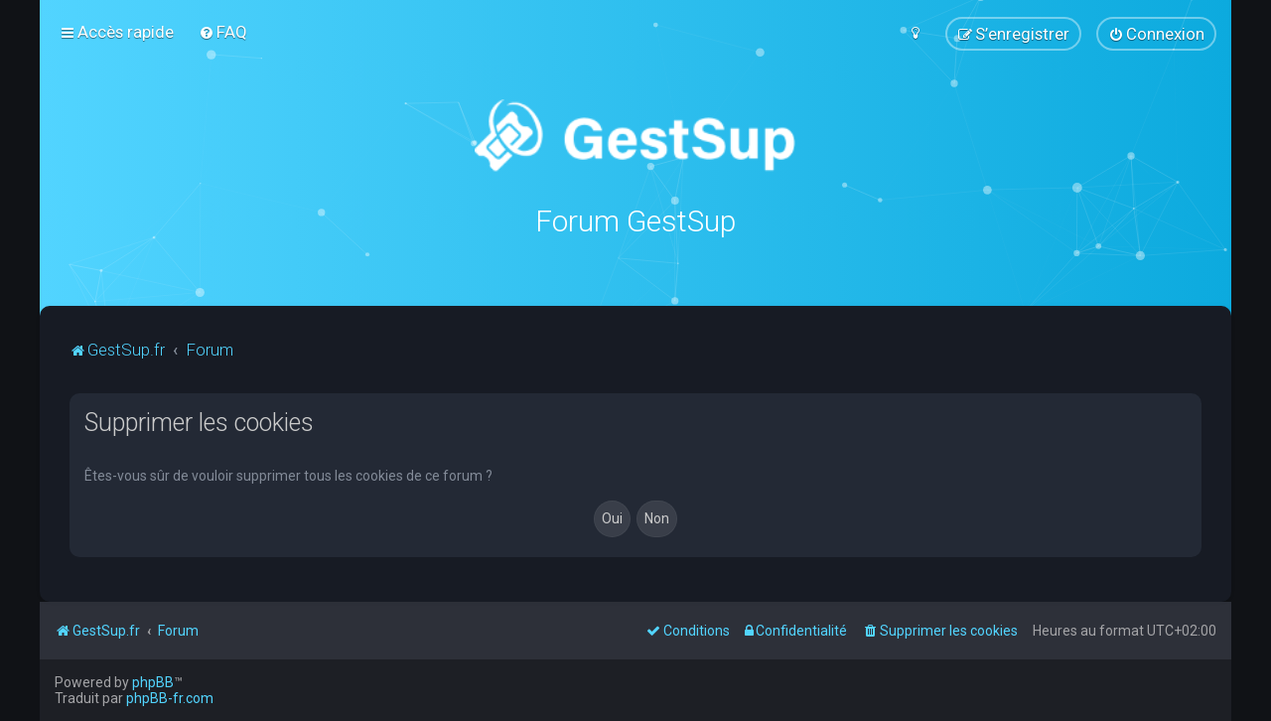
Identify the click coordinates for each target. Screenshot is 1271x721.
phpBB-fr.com (169, 698)
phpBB (153, 682)
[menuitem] (223, 32)
